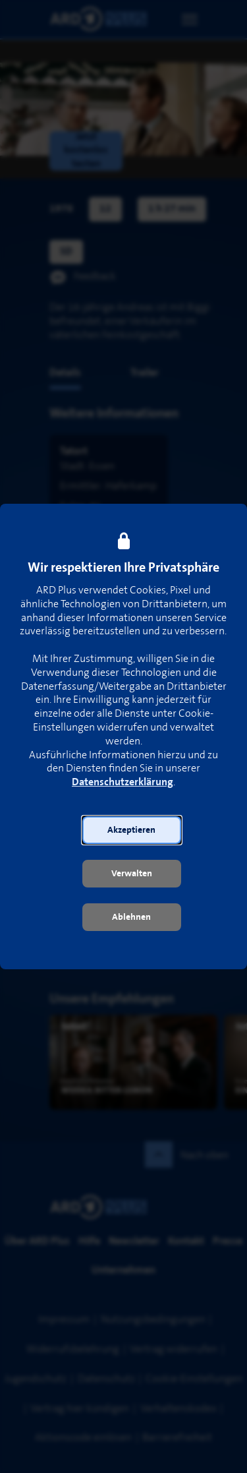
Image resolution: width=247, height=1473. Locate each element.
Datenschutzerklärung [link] (122, 782)
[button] (131, 830)
